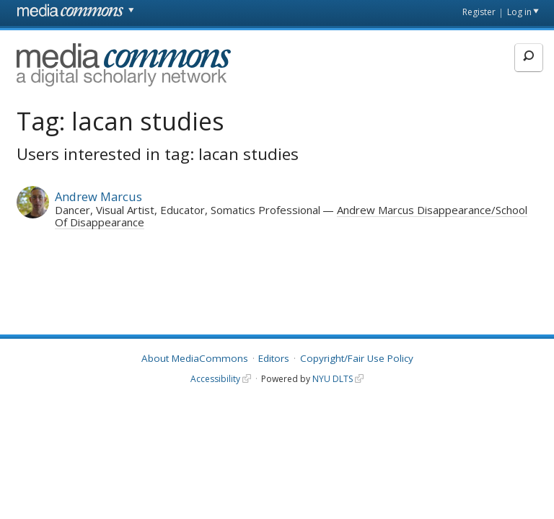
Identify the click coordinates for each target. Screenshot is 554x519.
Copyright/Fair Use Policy (356, 358)
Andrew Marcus (98, 196)
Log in (519, 12)
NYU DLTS (332, 379)
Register (479, 12)
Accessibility (215, 379)
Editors (273, 358)
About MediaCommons (194, 358)
